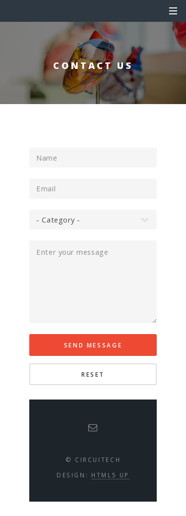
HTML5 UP (110, 475)
